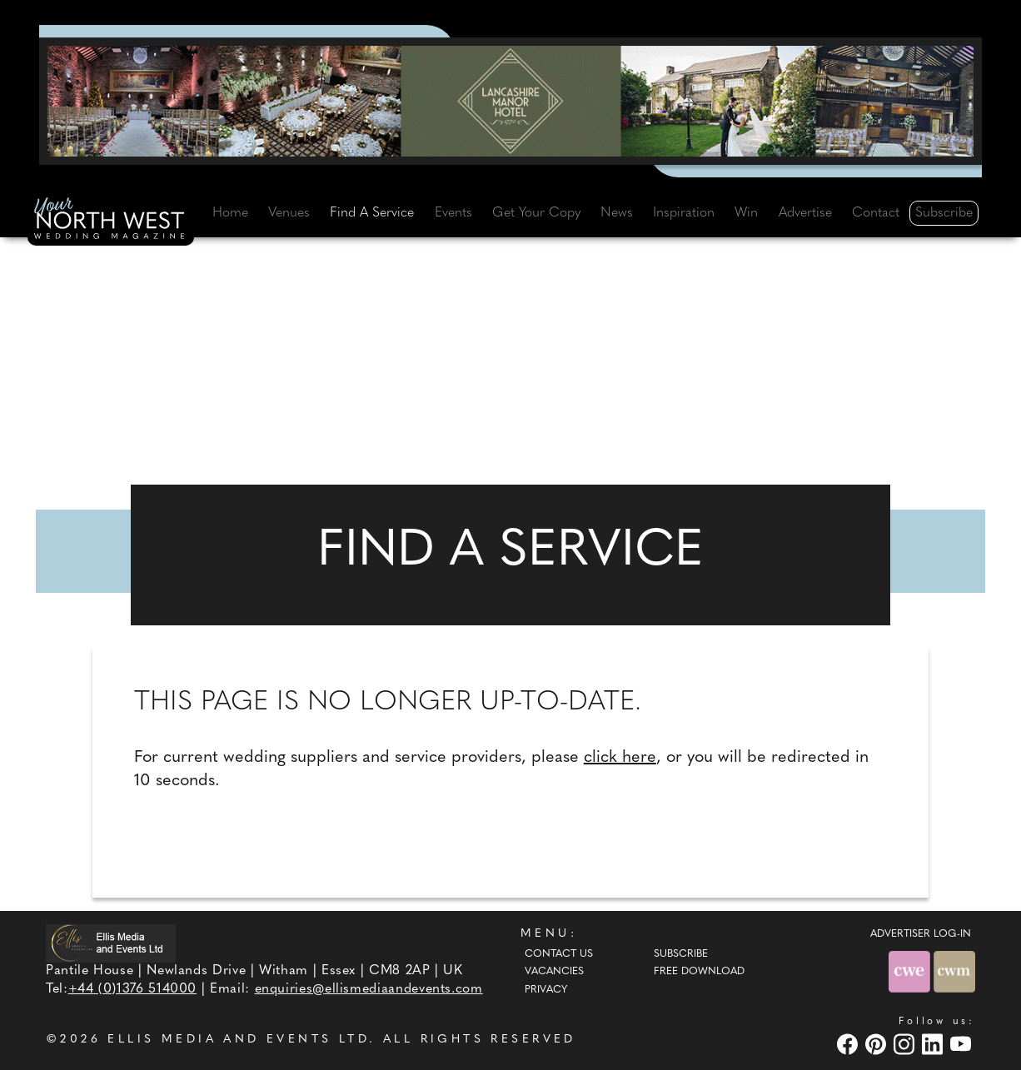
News (616, 213)
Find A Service (372, 213)
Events (453, 213)
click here (620, 757)
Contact (875, 213)
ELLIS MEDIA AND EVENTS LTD (238, 1039)
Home (230, 213)
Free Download (699, 972)
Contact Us (559, 954)
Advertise (805, 213)
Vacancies (554, 972)
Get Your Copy (536, 213)
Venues (289, 213)
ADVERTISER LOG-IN (920, 934)
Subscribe (944, 213)
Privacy (546, 990)
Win (746, 213)
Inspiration (684, 213)
